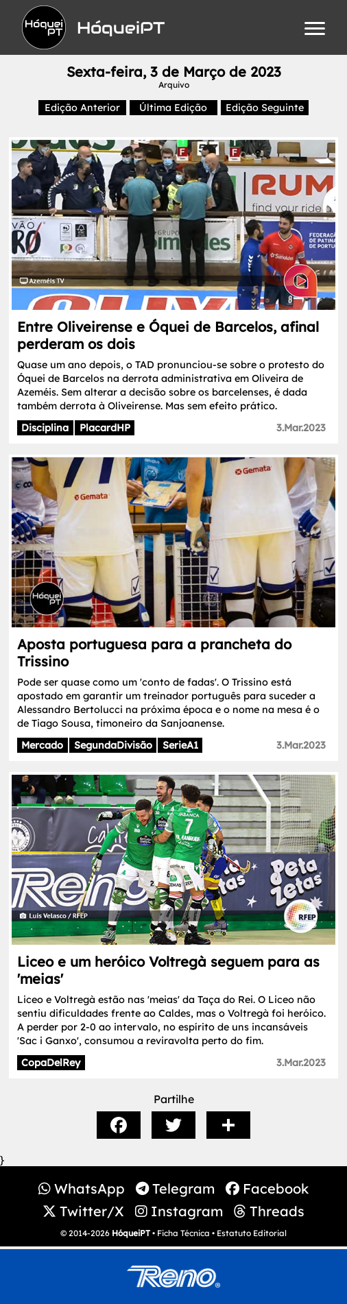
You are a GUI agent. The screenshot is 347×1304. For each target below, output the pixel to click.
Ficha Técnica (183, 1233)
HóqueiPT (131, 1233)
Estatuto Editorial (252, 1233)
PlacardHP (105, 428)
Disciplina (45, 428)
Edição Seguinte (265, 107)
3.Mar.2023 (301, 428)
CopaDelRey (50, 1063)
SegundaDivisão (113, 745)
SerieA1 (180, 745)
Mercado (42, 745)
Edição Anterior (82, 107)
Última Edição (173, 107)
